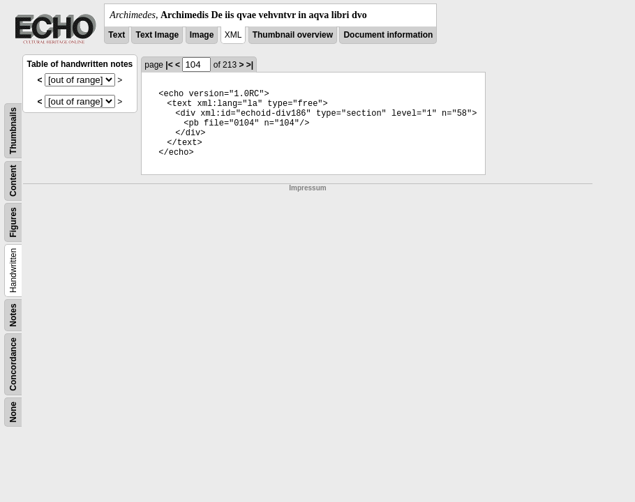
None (13, 412)
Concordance (13, 364)
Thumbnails (13, 130)
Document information (388, 35)
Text (116, 35)
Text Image (157, 35)
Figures (13, 222)
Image (202, 35)
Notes (13, 314)
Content (13, 181)
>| (249, 65)
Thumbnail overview (293, 35)
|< (168, 65)
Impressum (307, 188)
